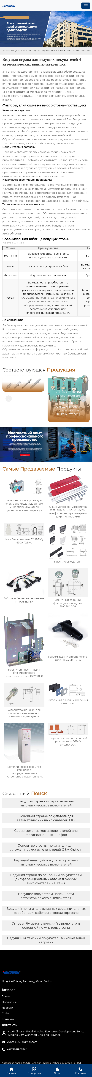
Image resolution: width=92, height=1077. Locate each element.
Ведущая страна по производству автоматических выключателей (46, 803)
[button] (83, 398)
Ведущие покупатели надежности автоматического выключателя (46, 896)
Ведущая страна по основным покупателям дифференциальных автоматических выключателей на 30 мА (46, 879)
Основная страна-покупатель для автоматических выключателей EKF (46, 818)
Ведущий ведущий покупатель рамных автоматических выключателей (46, 862)
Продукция (34, 1070)
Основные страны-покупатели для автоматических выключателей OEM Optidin (46, 847)
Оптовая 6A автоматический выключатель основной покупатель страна (46, 925)
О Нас (57, 1070)
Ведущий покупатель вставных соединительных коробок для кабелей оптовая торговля (46, 911)
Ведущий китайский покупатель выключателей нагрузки (46, 940)
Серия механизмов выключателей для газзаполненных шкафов (46, 833)
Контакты (80, 1070)
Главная (6, 50)
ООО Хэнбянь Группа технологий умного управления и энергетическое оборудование (48, 301)
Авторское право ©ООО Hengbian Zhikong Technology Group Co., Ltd (41, 1063)
